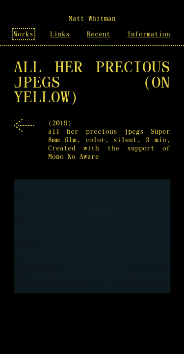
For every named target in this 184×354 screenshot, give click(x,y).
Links (60, 34)
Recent (98, 34)
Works (23, 34)
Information (148, 34)
